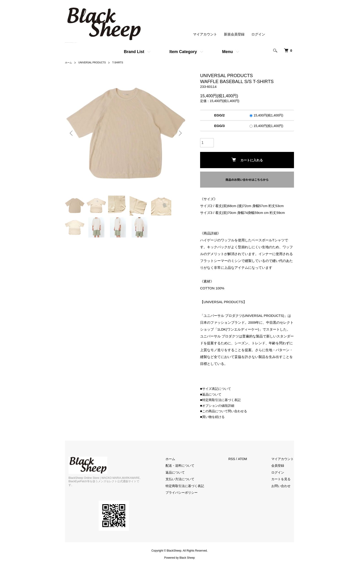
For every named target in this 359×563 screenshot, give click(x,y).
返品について (182, 472)
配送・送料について (187, 466)
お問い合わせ (283, 486)
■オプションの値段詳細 (218, 405)
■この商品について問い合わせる (225, 411)
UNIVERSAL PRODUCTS (95, 62)
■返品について (211, 394)
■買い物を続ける (213, 417)
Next (179, 133)
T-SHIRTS (124, 62)
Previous (71, 133)
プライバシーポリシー (189, 493)
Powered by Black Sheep (179, 554)
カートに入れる (247, 160)
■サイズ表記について (216, 389)
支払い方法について (187, 479)
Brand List (134, 51)
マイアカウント (205, 34)
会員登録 (280, 466)
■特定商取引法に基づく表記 (221, 400)
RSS (237, 459)
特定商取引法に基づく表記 (192, 486)
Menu (227, 51)
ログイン (258, 34)
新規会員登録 (234, 34)
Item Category (183, 51)
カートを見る (283, 479)
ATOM (248, 459)
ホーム (69, 62)
